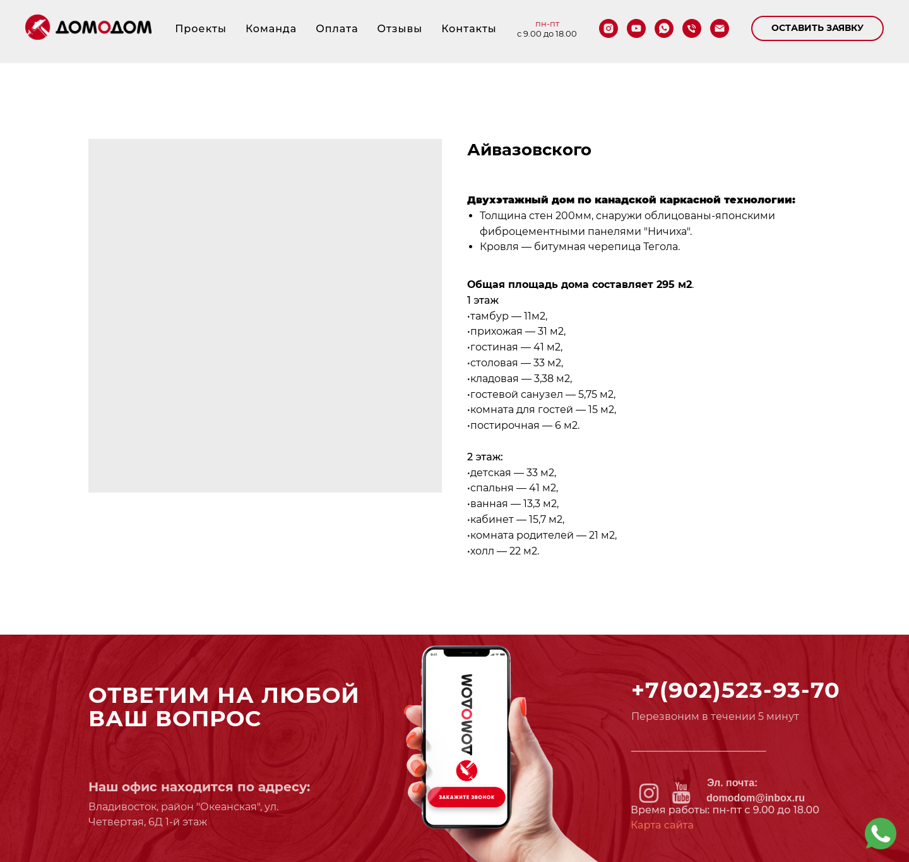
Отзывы (400, 29)
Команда (271, 29)
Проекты (201, 29)
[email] (719, 28)
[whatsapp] (664, 28)
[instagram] (608, 28)
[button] (817, 28)
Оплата (337, 29)
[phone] (691, 28)
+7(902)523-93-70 (735, 689)
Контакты (469, 29)
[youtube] (636, 28)
